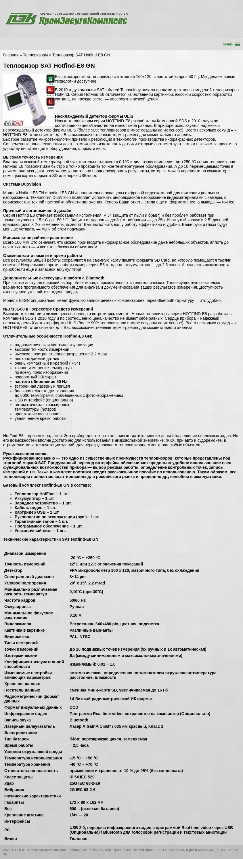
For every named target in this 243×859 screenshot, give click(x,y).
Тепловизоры (35, 55)
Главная (10, 55)
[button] (228, 44)
